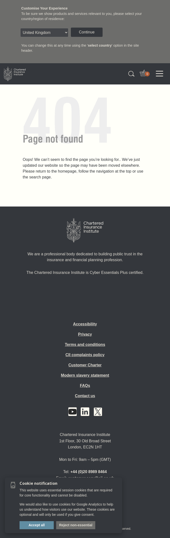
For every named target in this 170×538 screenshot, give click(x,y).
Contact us (85, 396)
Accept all (37, 525)
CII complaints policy (85, 355)
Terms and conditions (85, 344)
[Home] (85, 230)
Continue (87, 32)
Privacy (85, 334)
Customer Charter (85, 365)
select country (100, 45)
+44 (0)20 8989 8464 (88, 472)
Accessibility (85, 324)
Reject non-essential (75, 525)
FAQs (85, 385)
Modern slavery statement (85, 375)
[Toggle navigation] (159, 73)
